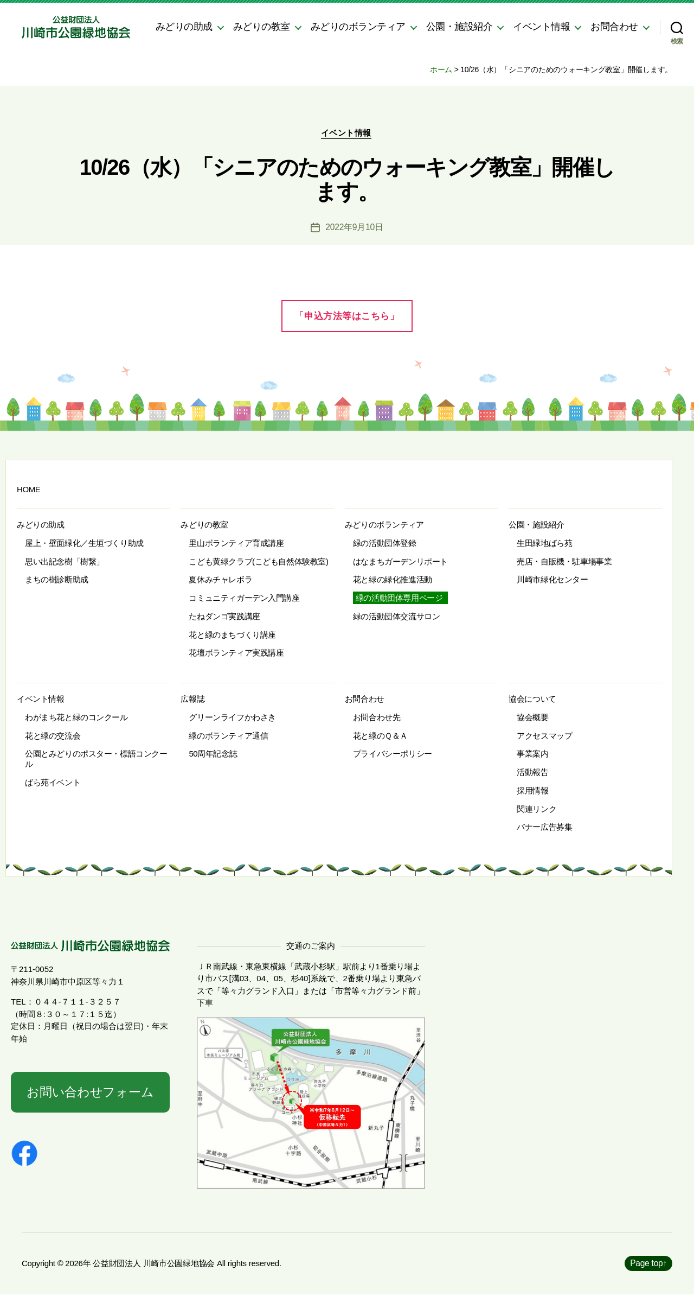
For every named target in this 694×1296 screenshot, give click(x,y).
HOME (28, 490)
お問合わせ (614, 26)
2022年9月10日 (354, 228)
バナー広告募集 (544, 828)
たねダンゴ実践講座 (224, 617)
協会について (532, 699)
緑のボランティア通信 (228, 736)
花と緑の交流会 (52, 736)
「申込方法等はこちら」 (346, 317)
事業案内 (532, 754)
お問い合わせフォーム (90, 1094)
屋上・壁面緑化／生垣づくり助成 (84, 544)
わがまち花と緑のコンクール (76, 718)
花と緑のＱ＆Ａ (380, 736)
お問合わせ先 (377, 718)
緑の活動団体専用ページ (399, 598)
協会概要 (532, 718)
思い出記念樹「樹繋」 (64, 562)
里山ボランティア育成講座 (236, 544)
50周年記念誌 (213, 754)
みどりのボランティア (358, 26)
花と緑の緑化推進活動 (392, 580)
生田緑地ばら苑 (544, 544)
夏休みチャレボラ (220, 580)
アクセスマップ (544, 736)
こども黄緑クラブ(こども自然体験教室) (258, 562)
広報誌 (192, 699)
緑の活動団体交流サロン (396, 617)
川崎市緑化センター (552, 580)
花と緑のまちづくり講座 (232, 635)
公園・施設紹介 (459, 26)
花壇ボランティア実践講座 (236, 653)
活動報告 (532, 773)
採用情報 (532, 791)
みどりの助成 (184, 26)
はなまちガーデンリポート (400, 562)
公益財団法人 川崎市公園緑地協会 (154, 1264)
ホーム (441, 69)
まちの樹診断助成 (56, 580)
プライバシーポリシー (392, 754)
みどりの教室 (261, 26)
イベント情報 (541, 26)
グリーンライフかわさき (232, 718)
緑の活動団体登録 (384, 544)
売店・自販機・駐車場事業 (564, 562)
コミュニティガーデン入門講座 (244, 598)
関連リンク (536, 810)
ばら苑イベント (52, 783)
